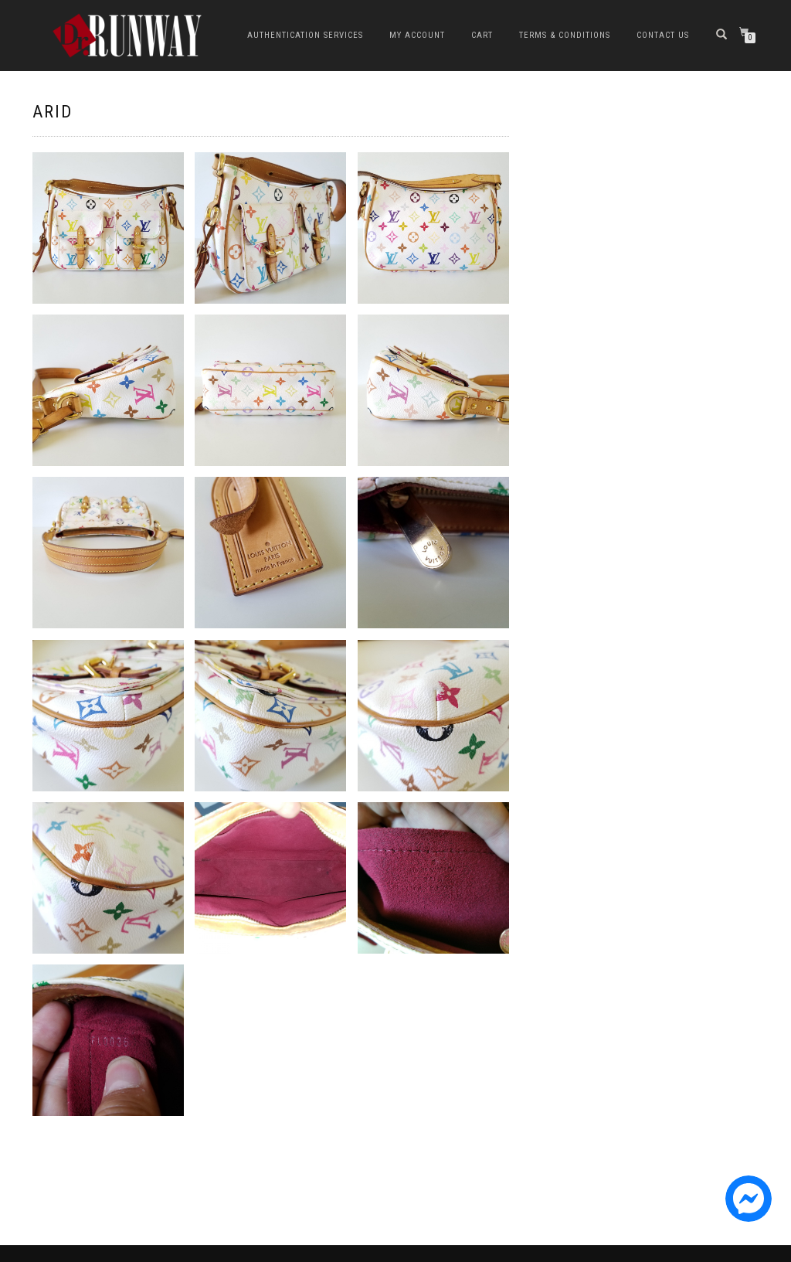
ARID (52, 111)
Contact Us (663, 35)
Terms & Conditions (564, 35)
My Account (417, 35)
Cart (482, 35)
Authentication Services (305, 35)
